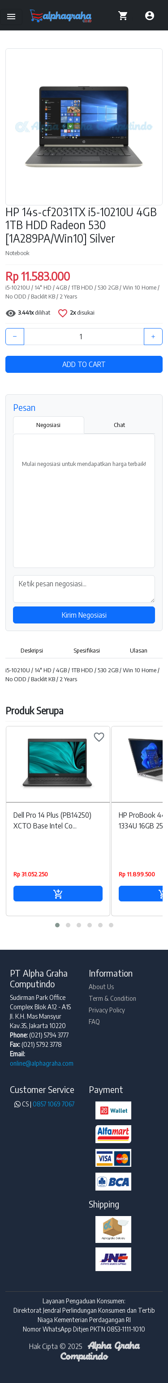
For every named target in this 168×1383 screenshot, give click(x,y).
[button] (57, 925)
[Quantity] (84, 336)
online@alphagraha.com (41, 1063)
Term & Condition (112, 998)
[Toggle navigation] (11, 17)
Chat (119, 424)
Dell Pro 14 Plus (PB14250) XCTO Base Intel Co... (52, 820)
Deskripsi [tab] (32, 650)
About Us (101, 986)
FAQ (94, 1021)
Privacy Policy (107, 1010)
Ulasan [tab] (138, 650)
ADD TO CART (84, 364)
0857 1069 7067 (53, 1104)
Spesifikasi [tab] (86, 650)
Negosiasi (48, 424)
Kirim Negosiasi (84, 614)
